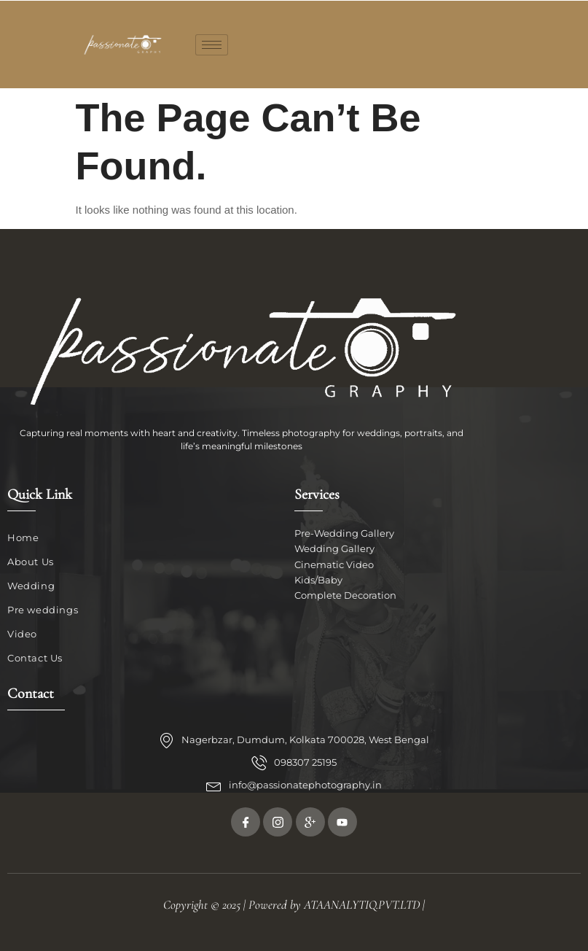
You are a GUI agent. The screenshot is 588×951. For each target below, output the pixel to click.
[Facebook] (245, 822)
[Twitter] (277, 822)
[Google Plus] (310, 822)
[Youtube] (342, 822)
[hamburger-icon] (211, 44)
